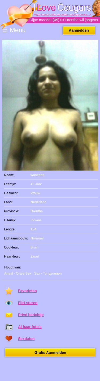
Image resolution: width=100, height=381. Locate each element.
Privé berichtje (31, 315)
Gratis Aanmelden (50, 352)
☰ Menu (14, 30)
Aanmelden (79, 30)
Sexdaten (26, 339)
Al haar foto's (30, 327)
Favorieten (27, 291)
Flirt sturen (27, 303)
